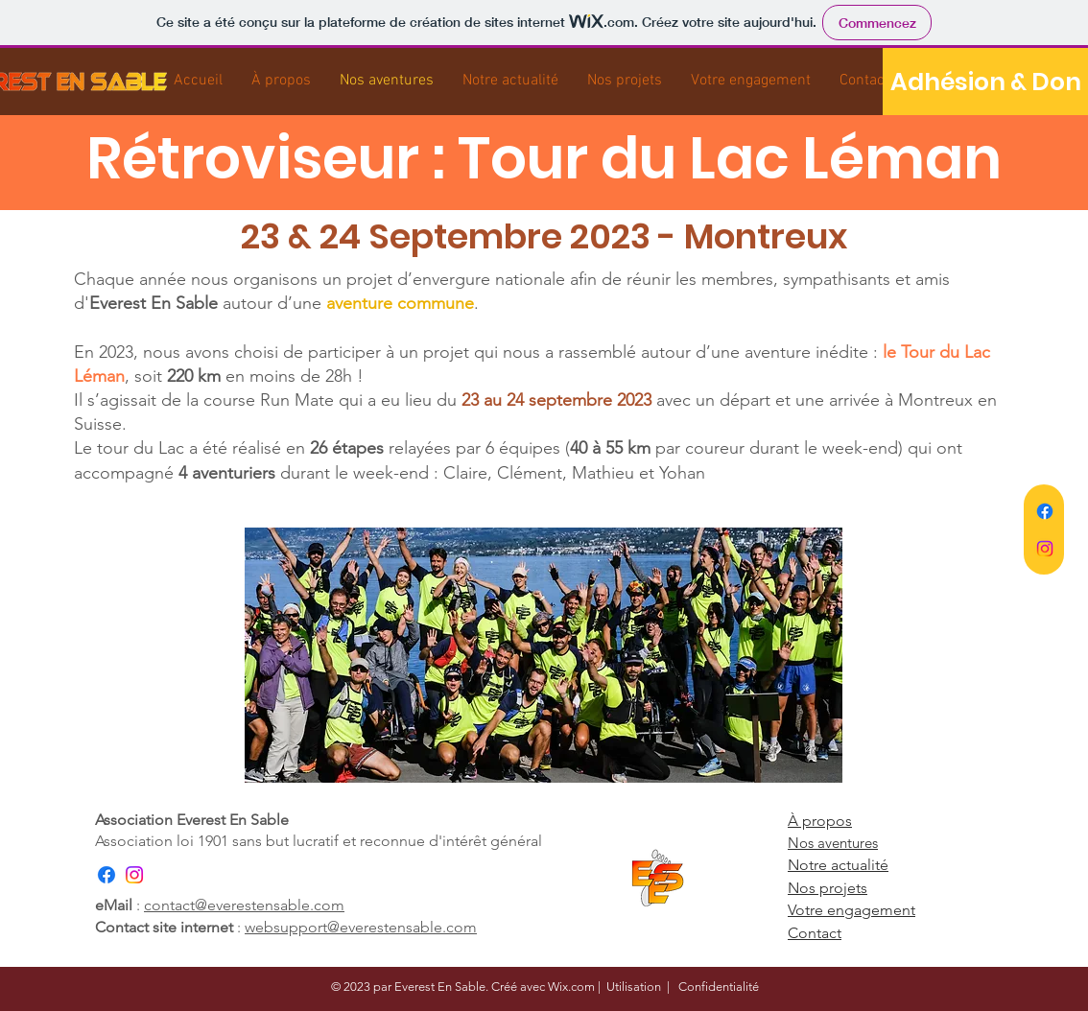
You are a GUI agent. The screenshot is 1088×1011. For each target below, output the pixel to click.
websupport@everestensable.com (361, 927)
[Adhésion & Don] (985, 81)
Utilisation (633, 986)
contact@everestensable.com (244, 905)
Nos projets (827, 888)
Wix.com (571, 986)
